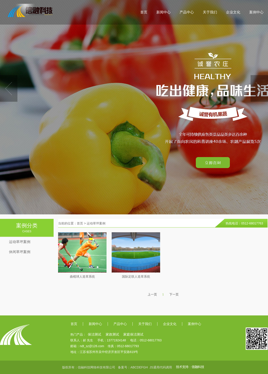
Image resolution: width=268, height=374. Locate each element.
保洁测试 (94, 334)
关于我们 (210, 12)
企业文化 (233, 12)
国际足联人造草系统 (136, 276)
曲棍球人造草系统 (82, 276)
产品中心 (187, 12)
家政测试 (112, 334)
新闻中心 (163, 12)
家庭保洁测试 (133, 334)
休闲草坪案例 (19, 252)
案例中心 (256, 12)
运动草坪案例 (19, 242)
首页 (143, 12)
